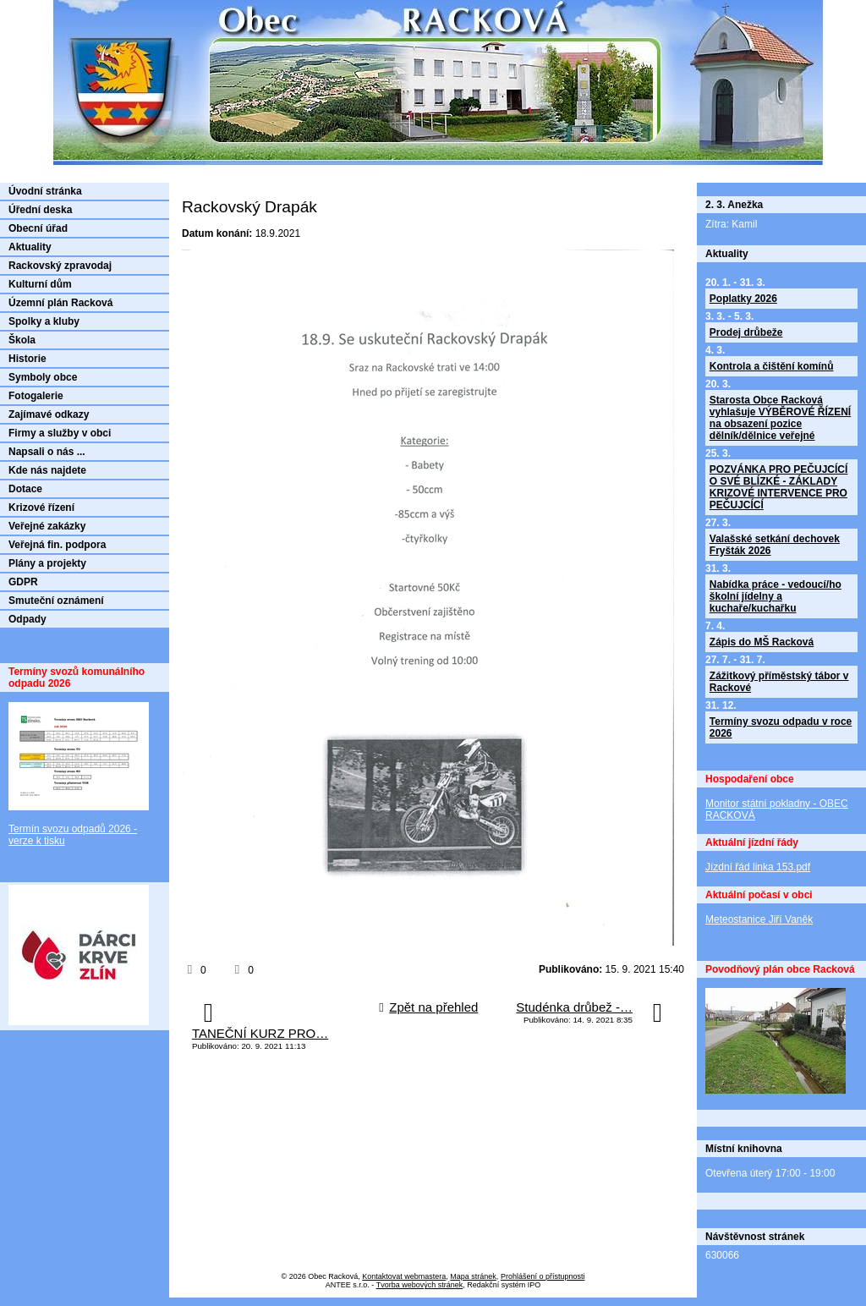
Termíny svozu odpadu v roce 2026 (781, 727)
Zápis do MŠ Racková (762, 642)
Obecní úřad (38, 228)
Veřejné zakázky (46, 526)
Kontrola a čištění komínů (772, 366)
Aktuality (30, 247)
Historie (27, 359)
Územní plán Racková (60, 303)
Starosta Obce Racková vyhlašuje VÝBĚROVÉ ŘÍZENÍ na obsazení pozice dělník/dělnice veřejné (780, 418)
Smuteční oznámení (56, 600)
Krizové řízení (41, 507)
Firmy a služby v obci (59, 433)
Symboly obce (42, 377)
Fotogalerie (35, 396)
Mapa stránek (473, 1276)
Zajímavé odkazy (48, 414)
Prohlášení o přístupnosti (543, 1276)
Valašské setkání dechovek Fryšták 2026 (775, 545)
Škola (22, 340)
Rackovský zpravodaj (60, 266)
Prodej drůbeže (746, 332)
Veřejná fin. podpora (57, 545)
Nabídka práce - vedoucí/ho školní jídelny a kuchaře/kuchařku (775, 596)
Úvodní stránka (45, 191)
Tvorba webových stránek (419, 1285)
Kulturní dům (40, 284)
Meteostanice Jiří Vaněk (759, 919)
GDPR (23, 582)
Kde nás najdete (47, 470)
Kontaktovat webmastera (404, 1276)
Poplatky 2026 (743, 299)
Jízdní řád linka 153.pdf (757, 867)
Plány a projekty (47, 563)
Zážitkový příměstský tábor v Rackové (779, 682)
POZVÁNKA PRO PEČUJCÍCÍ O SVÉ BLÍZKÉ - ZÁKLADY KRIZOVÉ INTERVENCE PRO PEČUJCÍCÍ (779, 487)
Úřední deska (40, 210)
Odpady (27, 619)
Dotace (25, 489)
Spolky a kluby (43, 321)
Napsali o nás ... (46, 452)
